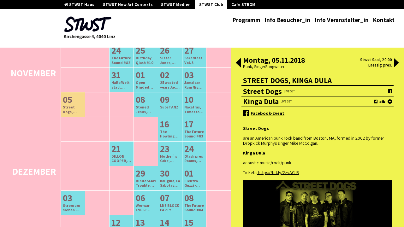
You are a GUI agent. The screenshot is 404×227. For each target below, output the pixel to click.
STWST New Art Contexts (128, 4)
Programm (246, 20)
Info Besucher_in (287, 20)
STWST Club (211, 4)
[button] (238, 63)
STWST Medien (176, 4)
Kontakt (384, 20)
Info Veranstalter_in (342, 20)
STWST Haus (79, 4)
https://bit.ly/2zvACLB (278, 172)
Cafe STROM (243, 4)
